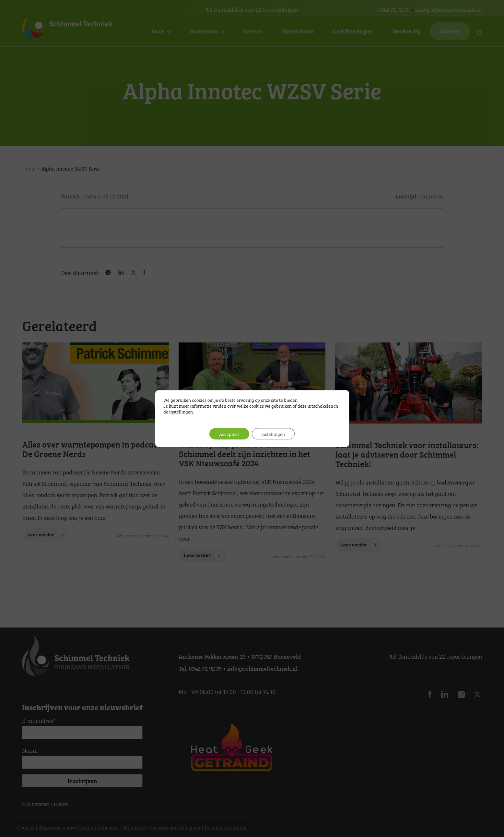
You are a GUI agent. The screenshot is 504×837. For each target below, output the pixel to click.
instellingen (181, 411)
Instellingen (273, 433)
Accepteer (229, 433)
